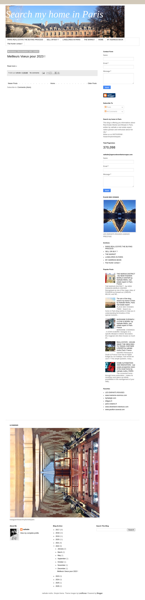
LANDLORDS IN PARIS (71, 40)
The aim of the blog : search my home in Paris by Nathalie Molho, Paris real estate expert (126, 302)
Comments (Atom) (24, 87)
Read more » (12, 66)
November (62, 565)
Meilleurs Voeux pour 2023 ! (26, 56)
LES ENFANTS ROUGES (114, 392)
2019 (58, 536)
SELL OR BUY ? (53, 40)
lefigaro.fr (108, 401)
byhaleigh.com (110, 398)
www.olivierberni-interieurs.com (116, 407)
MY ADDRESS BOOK (115, 40)
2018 (58, 533)
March (60, 552)
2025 (58, 583)
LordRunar (83, 593)
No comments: (35, 73)
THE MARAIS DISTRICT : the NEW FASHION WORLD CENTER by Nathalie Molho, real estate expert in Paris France (126, 279)
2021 (58, 543)
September (62, 559)
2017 (58, 530)
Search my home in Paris (54, 14)
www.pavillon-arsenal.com (115, 410)
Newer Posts (12, 83)
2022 (58, 546)
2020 (58, 539)
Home (52, 83)
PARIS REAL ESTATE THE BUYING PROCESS (25, 40)
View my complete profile (29, 533)
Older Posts (92, 83)
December (62, 569)
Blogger (99, 593)
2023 (58, 576)
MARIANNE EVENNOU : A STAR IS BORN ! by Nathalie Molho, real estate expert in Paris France (126, 323)
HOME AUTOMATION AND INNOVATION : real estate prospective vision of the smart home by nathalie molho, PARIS (126, 367)
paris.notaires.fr (111, 404)
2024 (58, 580)
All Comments (111, 111)
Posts (108, 107)
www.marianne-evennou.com (116, 395)
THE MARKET (89, 40)
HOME (100, 40)
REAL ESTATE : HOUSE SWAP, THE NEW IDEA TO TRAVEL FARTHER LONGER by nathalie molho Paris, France (126, 346)
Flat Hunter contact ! (15, 44)
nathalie (26, 529)
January (61, 549)
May (59, 555)
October (61, 562)
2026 (58, 586)
